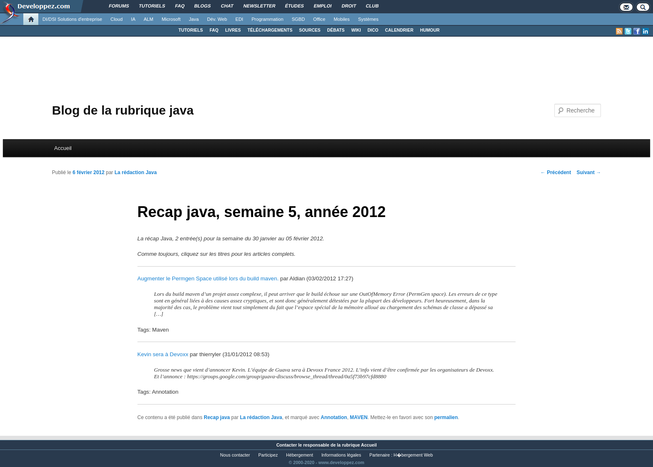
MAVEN (358, 417)
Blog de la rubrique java (123, 110)
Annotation (334, 417)
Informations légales (341, 454)
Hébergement (299, 454)
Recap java (217, 417)
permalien (446, 417)
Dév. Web (217, 19)
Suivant (589, 172)
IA (133, 19)
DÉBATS (336, 30)
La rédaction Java (136, 172)
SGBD (298, 19)
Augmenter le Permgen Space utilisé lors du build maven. (208, 278)
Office (319, 19)
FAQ (213, 30)
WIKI (356, 30)
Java (194, 19)
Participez (268, 454)
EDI (239, 19)
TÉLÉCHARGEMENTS (269, 30)
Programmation (267, 19)
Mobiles (342, 19)
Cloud (116, 19)
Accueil (63, 148)
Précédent (556, 172)
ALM (148, 19)
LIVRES (233, 30)
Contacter (286, 444)
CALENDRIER (399, 30)
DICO (373, 30)
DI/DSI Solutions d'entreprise (72, 19)
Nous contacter (235, 454)
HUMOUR (430, 30)
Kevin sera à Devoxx (162, 354)
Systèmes (368, 19)
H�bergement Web (413, 454)
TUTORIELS (191, 30)
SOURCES (309, 30)
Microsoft (171, 19)
